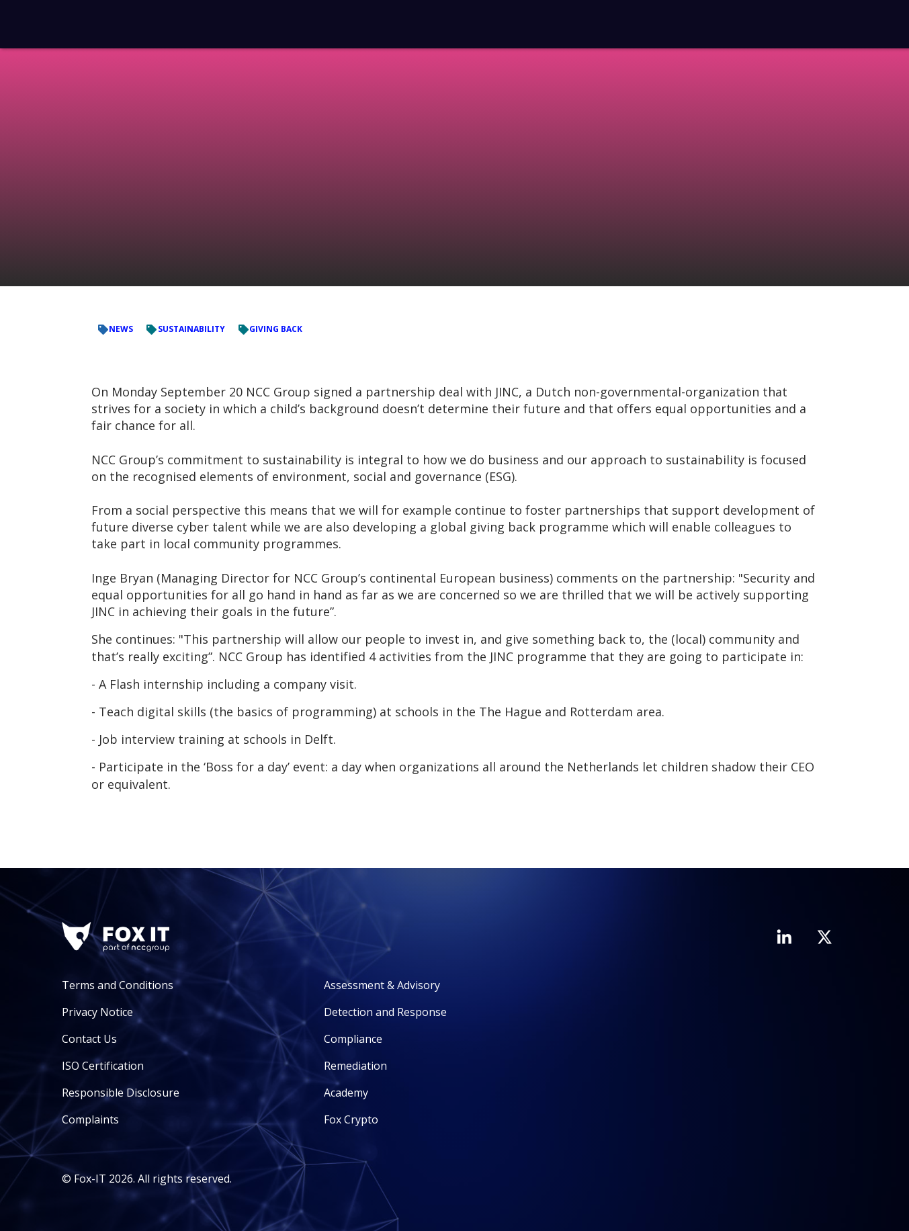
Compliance (353, 1038)
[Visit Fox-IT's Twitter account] (824, 936)
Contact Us (89, 1038)
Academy (346, 1092)
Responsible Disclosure (120, 1092)
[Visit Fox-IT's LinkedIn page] (784, 936)
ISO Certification (103, 1065)
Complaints (90, 1119)
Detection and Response (385, 1012)
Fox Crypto (351, 1119)
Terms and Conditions (117, 985)
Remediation (355, 1065)
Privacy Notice (97, 1012)
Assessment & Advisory (382, 985)
